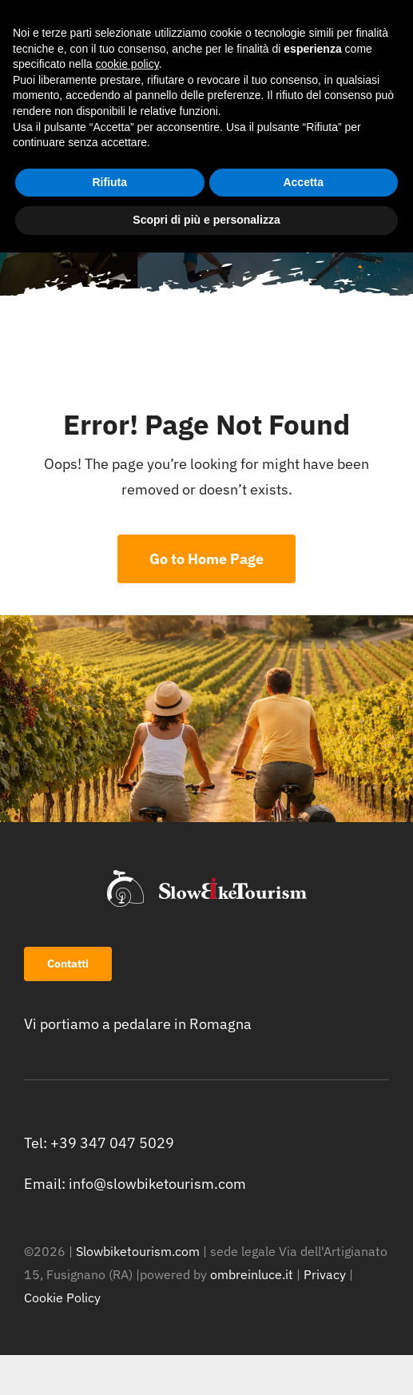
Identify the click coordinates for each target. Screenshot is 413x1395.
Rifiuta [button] (109, 182)
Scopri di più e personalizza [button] (206, 219)
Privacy (326, 1274)
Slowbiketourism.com (138, 1251)
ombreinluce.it (251, 1274)
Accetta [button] (303, 182)
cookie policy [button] (127, 64)
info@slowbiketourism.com (157, 1183)
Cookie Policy (62, 1298)
